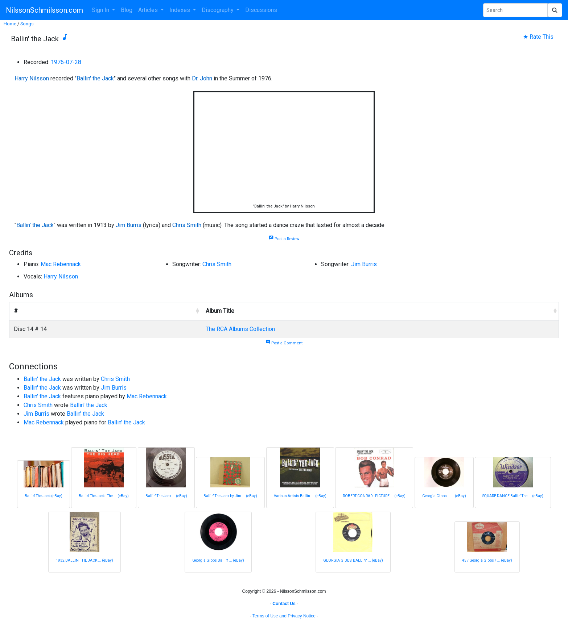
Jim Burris (128, 225)
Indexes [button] (180, 10)
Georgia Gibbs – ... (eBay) (444, 496)
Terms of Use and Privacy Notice (284, 615)
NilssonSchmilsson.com (44, 10)
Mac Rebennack (61, 264)
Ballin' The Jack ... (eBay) (166, 496)
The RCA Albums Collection (240, 329)
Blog (126, 10)
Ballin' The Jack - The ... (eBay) (104, 496)
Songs (27, 23)
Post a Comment (284, 343)
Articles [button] (148, 10)
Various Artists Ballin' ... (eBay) (300, 496)
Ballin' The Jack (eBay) (43, 496)
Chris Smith (186, 225)
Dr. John (202, 78)
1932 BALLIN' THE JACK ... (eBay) (84, 560)
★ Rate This (538, 36)
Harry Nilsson (32, 78)
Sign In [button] (101, 10)
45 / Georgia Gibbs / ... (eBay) (487, 560)
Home (10, 23)
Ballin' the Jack (95, 78)
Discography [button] (218, 10)
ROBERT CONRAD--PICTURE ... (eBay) (374, 496)
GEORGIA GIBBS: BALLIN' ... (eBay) (353, 560)
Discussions (261, 10)
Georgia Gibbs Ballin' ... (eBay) (218, 560)
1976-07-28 (66, 62)
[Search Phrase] (515, 10)
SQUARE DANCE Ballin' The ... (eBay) (512, 496)
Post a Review (284, 238)
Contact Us (283, 603)
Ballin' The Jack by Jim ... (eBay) (230, 496)
